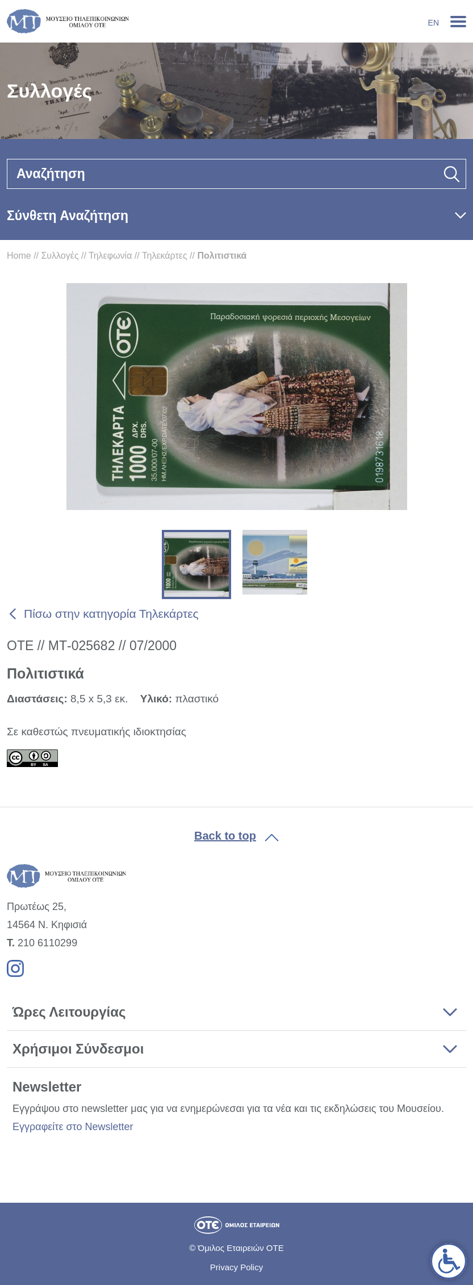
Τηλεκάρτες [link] (164, 255)
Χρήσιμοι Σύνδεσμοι (78, 1048)
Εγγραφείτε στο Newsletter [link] (72, 1126)
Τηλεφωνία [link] (110, 255)
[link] (448, 1261)
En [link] (433, 22)
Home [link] (19, 255)
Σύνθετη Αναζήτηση (67, 215)
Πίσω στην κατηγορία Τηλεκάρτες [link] (111, 613)
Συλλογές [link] (59, 255)
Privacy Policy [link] (236, 1267)
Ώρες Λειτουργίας (68, 1011)
